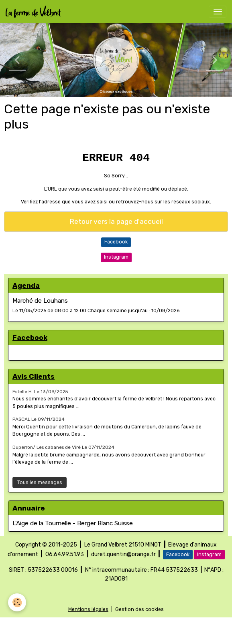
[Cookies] (17, 602)
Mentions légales (88, 609)
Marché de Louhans (40, 300)
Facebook (116, 242)
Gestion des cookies (139, 609)
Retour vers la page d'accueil (116, 221)
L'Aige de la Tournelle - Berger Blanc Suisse (72, 523)
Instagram (116, 257)
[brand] (35, 12)
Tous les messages (39, 482)
